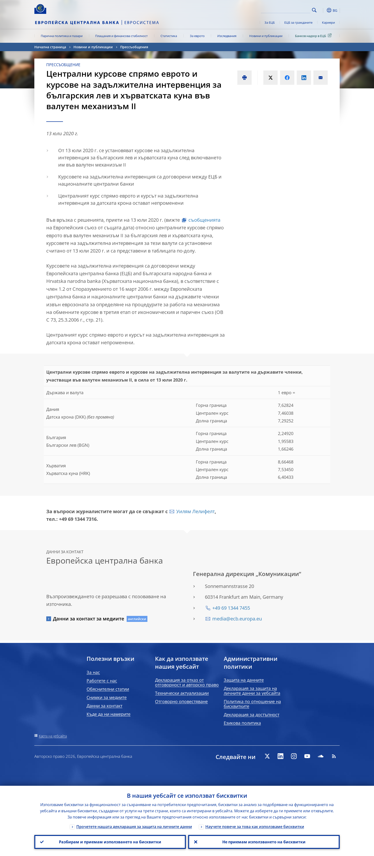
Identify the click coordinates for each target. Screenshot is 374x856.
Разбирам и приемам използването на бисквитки (110, 842)
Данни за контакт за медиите (88, 618)
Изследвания (226, 36)
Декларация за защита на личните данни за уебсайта (252, 690)
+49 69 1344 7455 (231, 608)
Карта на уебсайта (53, 736)
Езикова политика (242, 723)
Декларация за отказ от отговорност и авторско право (187, 682)
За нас (93, 672)
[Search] (286, 9)
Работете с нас (102, 681)
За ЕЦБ (270, 22)
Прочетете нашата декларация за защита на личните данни (134, 826)
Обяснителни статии (108, 689)
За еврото (197, 36)
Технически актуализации (182, 693)
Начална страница (50, 47)
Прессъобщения (134, 47)
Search (314, 10)
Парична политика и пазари (62, 36)
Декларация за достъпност (251, 714)
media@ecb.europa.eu (237, 618)
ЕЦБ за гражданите (298, 22)
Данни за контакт (104, 706)
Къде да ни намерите (108, 714)
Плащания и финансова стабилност (121, 36)
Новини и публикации (265, 36)
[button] (323, 10)
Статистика (169, 36)
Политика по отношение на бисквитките (252, 704)
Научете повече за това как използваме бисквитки (254, 826)
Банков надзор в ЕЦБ (314, 35)
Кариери (328, 22)
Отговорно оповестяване (181, 701)
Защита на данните (244, 680)
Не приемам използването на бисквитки (264, 842)
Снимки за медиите (107, 697)
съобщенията (204, 220)
